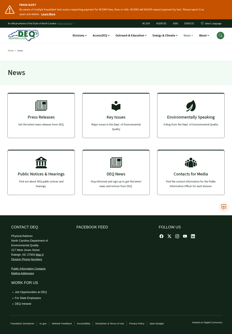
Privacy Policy (136, 323)
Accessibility (83, 323)
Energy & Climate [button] (163, 35)
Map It (40, 254)
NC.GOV (146, 23)
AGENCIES (161, 23)
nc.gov (43, 323)
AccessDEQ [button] (100, 35)
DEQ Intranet (23, 303)
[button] (220, 35)
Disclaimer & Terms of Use (109, 323)
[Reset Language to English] (202, 23)
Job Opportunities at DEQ (31, 292)
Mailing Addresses (22, 273)
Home (11, 50)
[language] (214, 23)
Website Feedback (62, 323)
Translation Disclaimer (22, 323)
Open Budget (157, 323)
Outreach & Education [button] (130, 35)
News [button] (187, 35)
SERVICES (189, 23)
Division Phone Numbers (26, 259)
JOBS (175, 23)
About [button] (203, 35)
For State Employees (28, 298)
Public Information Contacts (28, 268)
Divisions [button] (78, 35)
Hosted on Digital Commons (207, 322)
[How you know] (66, 23)
